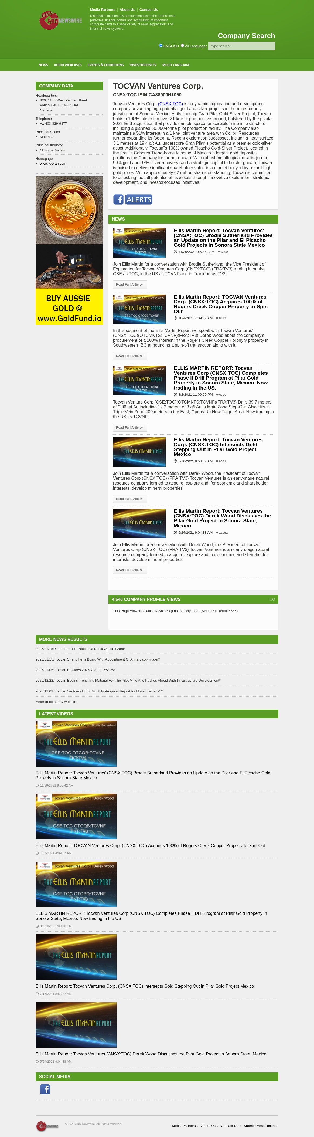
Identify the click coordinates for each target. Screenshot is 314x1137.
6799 (222, 394)
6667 (222, 318)
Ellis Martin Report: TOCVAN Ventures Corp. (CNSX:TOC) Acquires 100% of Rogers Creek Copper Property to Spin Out (221, 304)
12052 (223, 532)
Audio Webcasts (68, 64)
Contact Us (148, 10)
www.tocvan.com (53, 163)
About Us (127, 10)
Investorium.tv (143, 64)
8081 (222, 461)
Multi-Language (176, 64)
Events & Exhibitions (106, 64)
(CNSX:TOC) (170, 103)
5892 (224, 251)
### (272, 599)
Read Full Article (130, 284)
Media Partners (102, 10)
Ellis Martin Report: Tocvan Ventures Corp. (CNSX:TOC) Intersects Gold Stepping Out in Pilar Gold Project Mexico (218, 447)
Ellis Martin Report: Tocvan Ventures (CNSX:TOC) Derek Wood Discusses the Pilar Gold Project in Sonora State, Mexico (222, 518)
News (43, 64)
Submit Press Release (261, 1126)
